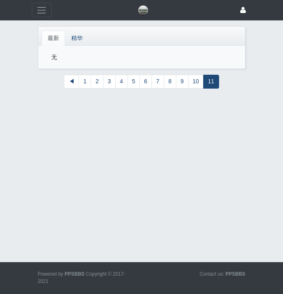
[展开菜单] (42, 10)
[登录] (243, 10)
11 (211, 81)
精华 (77, 38)
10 (196, 81)
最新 (53, 38)
